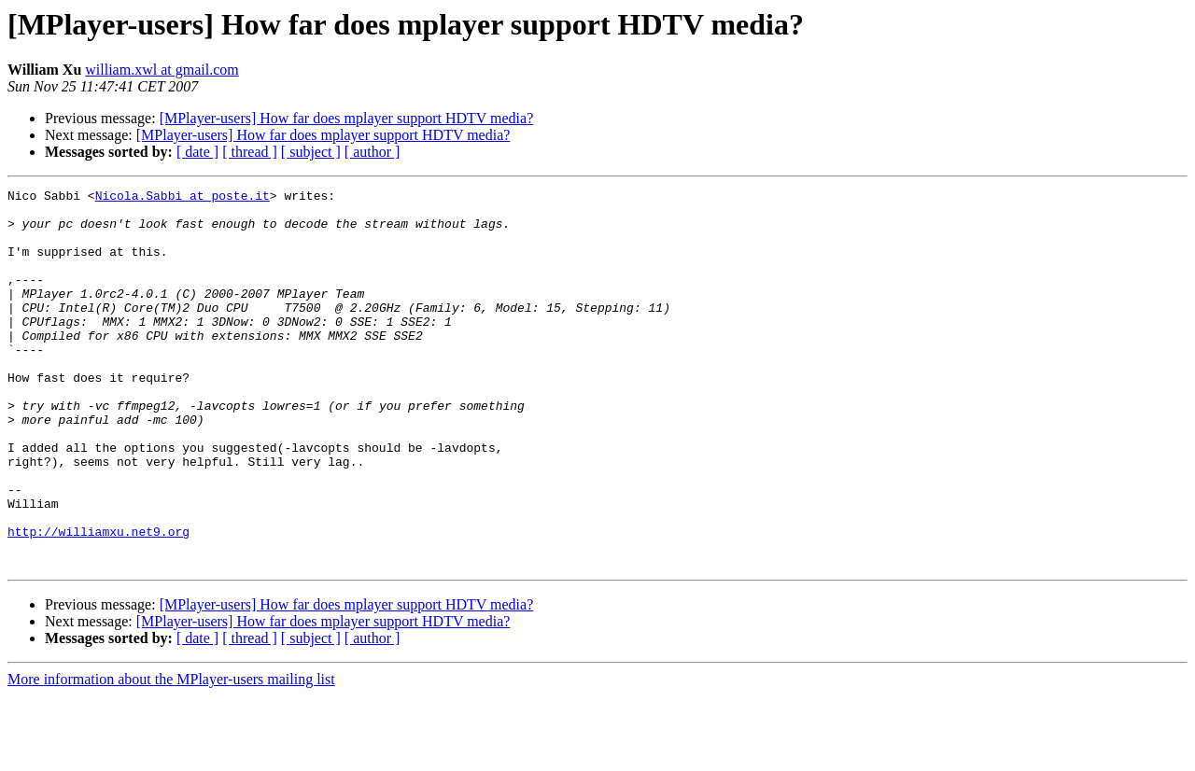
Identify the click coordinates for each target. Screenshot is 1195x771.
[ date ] (197, 152)
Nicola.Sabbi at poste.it (182, 197)
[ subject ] (311, 152)
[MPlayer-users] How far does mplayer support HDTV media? (347, 118)
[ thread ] (249, 152)
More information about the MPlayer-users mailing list (171, 755)
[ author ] (372, 152)
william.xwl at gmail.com (161, 69)
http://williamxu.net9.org (98, 601)
